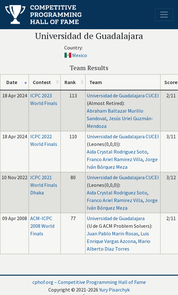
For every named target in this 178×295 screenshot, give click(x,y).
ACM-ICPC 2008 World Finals (42, 226)
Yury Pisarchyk (114, 289)
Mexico (79, 55)
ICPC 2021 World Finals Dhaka (43, 185)
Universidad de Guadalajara (116, 218)
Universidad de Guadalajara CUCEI (123, 95)
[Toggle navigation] (164, 14)
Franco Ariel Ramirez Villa (115, 159)
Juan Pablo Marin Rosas (112, 233)
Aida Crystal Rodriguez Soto (117, 151)
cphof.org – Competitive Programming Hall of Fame (89, 282)
